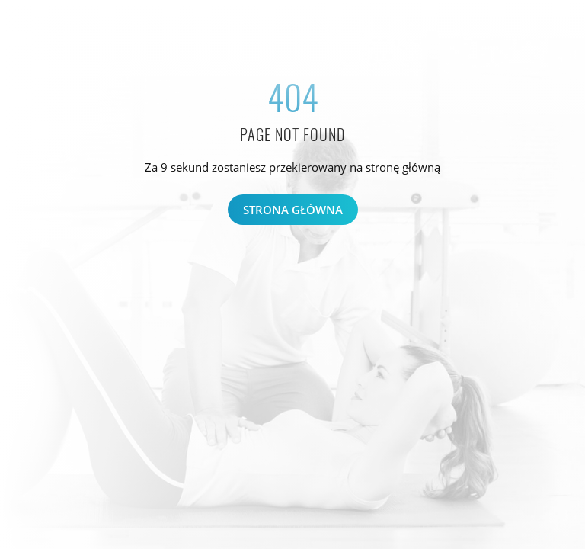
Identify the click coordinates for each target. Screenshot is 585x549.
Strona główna (293, 209)
